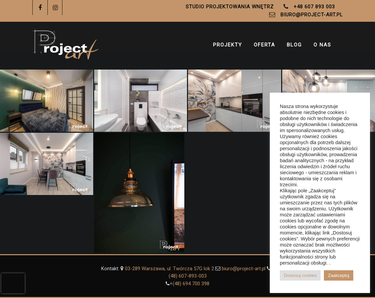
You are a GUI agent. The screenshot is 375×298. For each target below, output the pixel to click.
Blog (294, 46)
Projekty (227, 46)
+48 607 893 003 (314, 7)
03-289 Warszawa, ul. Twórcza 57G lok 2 (170, 269)
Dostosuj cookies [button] (300, 275)
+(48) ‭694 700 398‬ (189, 284)
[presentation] (13, 283)
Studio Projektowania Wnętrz (230, 7)
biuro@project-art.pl (311, 15)
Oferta (264, 46)
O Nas (322, 46)
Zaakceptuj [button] (338, 275)
